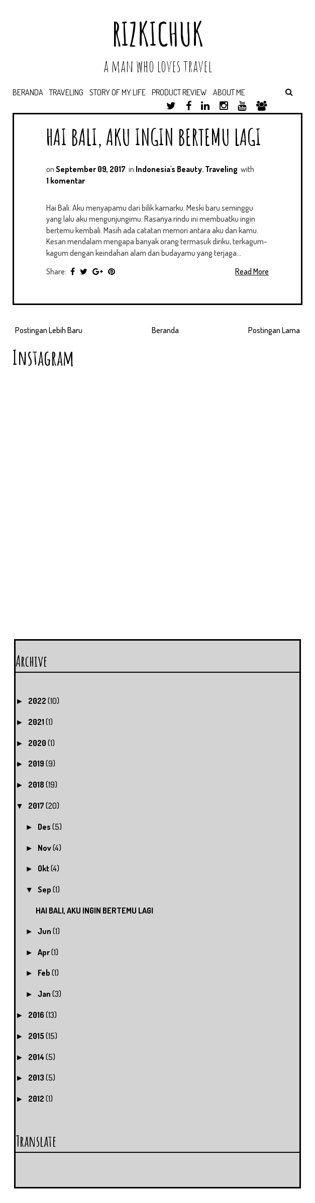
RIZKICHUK (157, 34)
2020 (38, 743)
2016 (37, 1015)
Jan (45, 994)
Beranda (28, 92)
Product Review (179, 92)
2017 (37, 806)
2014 (37, 1057)
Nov (45, 848)
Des (45, 827)
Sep (45, 889)
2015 (37, 1036)
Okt (44, 868)
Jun (45, 931)
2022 (38, 701)
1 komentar (65, 181)
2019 (37, 764)
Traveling (66, 92)
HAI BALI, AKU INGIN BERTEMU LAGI (153, 136)
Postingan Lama (274, 330)
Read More (252, 271)
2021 (37, 722)
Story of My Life (117, 92)
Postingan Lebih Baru (48, 330)
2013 (37, 1078)
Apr (44, 952)
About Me (229, 92)
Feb (45, 973)
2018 (37, 785)
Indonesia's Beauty (169, 169)
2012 (37, 1099)
